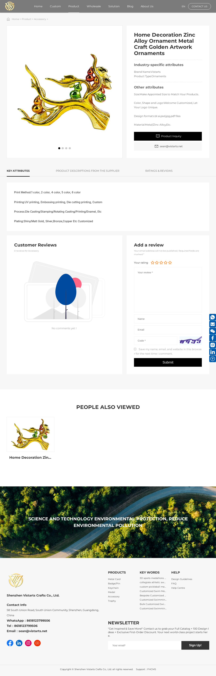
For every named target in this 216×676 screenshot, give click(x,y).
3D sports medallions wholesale (153, 580)
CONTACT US (199, 6)
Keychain (113, 588)
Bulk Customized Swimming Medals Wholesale (153, 606)
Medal (111, 592)
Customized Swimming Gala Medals (153, 602)
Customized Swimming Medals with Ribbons (153, 611)
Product (26, 19)
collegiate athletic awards (153, 584)
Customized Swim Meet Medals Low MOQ (153, 593)
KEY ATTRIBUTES (18, 170)
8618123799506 (38, 620)
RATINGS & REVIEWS (159, 170)
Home (15, 19)
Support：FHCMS (146, 669)
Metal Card (114, 579)
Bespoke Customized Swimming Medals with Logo (153, 598)
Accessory (40, 19)
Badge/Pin (114, 583)
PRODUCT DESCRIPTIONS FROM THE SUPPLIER (87, 170)
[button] (59, 148)
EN (183, 6)
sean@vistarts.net (33, 631)
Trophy (112, 601)
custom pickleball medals (153, 589)
